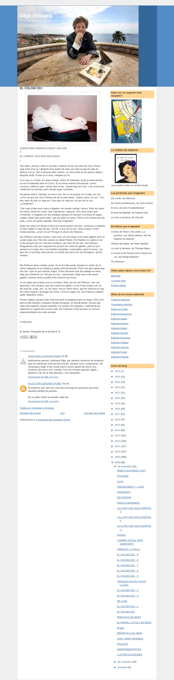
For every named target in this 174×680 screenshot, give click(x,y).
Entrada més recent (30, 413)
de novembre (125, 661)
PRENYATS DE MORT (129, 617)
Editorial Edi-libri (119, 333)
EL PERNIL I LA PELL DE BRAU (134, 622)
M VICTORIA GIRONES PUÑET (45, 383)
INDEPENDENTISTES (129, 649)
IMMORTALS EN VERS (129, 633)
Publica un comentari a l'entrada (37, 408)
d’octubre (123, 667)
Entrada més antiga (94, 413)
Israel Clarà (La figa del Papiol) (44, 356)
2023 (118, 382)
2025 (118, 371)
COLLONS (122, 476)
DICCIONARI (124, 497)
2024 (118, 376)
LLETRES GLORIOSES (129, 654)
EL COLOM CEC (126, 611)
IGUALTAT (122, 644)
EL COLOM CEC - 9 (127, 554)
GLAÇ (120, 481)
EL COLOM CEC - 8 (127, 560)
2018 (118, 408)
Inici (62, 413)
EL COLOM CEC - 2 (127, 606)
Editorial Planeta (119, 356)
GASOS (121, 535)
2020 (118, 398)
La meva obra (118, 280)
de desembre (125, 466)
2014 (118, 430)
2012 (118, 441)
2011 (118, 446)
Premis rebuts (118, 285)
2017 (118, 414)
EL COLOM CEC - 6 (127, 570)
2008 (118, 462)
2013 (118, 435)
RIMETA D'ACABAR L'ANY (131, 470)
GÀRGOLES (123, 492)
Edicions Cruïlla (119, 309)
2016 (118, 419)
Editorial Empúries (120, 337)
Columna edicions (120, 299)
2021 (118, 392)
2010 (118, 451)
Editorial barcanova (121, 314)
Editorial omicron (120, 347)
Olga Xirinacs (36, 15)
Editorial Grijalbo (119, 342)
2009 (118, 457)
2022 (118, 387)
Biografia (115, 275)
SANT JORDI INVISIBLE (130, 638)
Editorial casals (119, 318)
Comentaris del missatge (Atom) (53, 419)
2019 (118, 403)
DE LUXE (122, 601)
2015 (118, 424)
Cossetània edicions (121, 304)
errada (120, 627)
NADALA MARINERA (128, 503)
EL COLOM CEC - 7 (127, 565)
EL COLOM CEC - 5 (127, 576)
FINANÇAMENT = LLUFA (130, 486)
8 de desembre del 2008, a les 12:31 (43, 377)
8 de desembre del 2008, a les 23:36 (43, 401)
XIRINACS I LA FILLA (128, 549)
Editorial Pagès (119, 352)
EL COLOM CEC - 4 (127, 590)
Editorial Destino (119, 323)
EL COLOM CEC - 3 (127, 595)
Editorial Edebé (119, 328)
